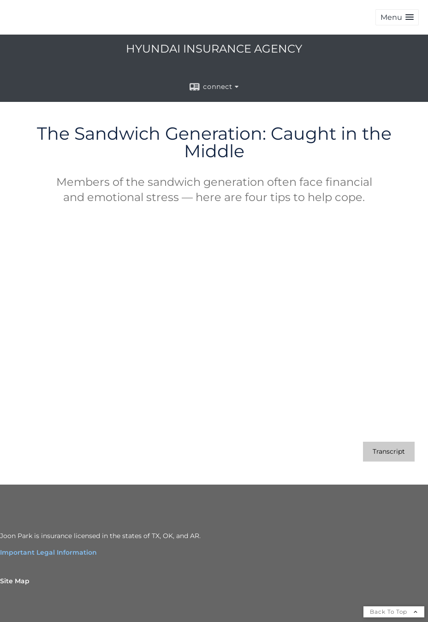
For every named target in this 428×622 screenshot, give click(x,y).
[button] (397, 17)
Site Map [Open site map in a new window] (15, 581)
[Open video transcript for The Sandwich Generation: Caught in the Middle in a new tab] (389, 452)
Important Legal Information (48, 552)
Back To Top (394, 611)
